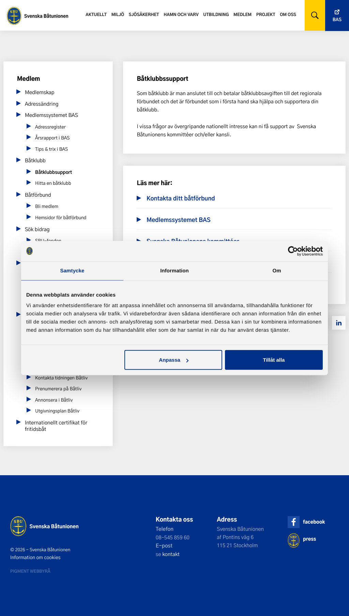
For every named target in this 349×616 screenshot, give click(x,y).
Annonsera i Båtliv (54, 400)
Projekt (265, 14)
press (309, 539)
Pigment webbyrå (30, 571)
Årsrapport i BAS (52, 138)
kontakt (171, 554)
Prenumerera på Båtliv (58, 389)
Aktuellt (96, 14)
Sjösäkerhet (144, 14)
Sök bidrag (37, 229)
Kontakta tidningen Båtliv (61, 378)
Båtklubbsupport (53, 172)
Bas (337, 19)
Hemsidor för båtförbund (60, 217)
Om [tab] (276, 270)
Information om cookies (35, 557)
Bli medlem (46, 206)
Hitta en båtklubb (53, 183)
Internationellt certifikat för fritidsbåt (56, 426)
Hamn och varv (181, 14)
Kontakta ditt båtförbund (181, 198)
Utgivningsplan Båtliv (57, 411)
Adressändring (42, 103)
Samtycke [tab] (72, 270)
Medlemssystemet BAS (51, 115)
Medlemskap (40, 92)
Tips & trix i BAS (51, 149)
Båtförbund (38, 194)
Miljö (117, 14)
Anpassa (173, 360)
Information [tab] (174, 270)
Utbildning (216, 14)
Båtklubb (35, 160)
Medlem (242, 14)
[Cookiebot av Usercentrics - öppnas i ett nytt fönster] (293, 251)
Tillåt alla (274, 360)
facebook (314, 522)
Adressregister (50, 127)
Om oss (288, 14)
